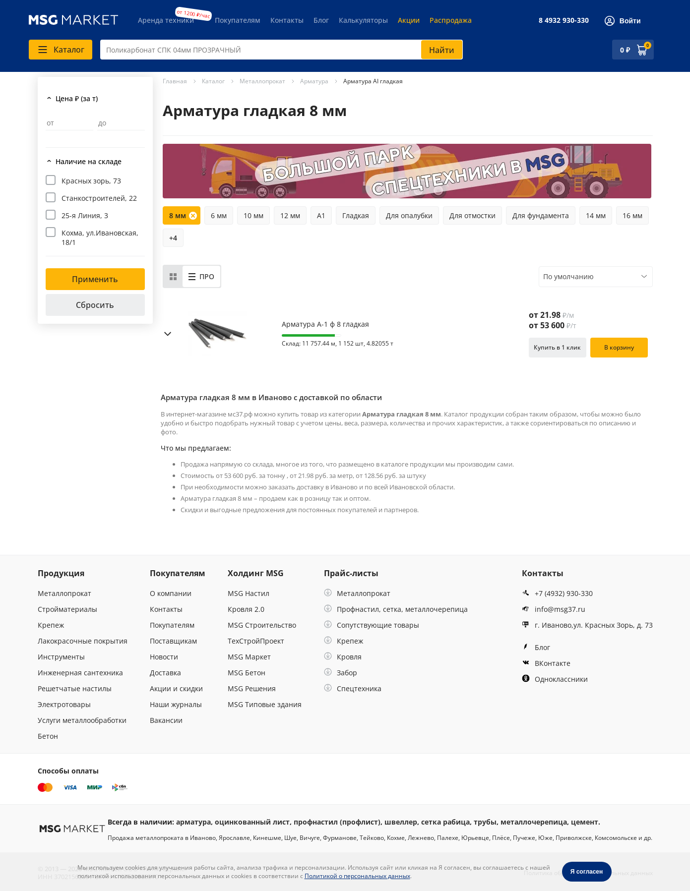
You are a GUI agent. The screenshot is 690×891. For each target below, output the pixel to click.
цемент (584, 822)
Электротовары (64, 704)
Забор (340, 672)
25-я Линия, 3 (85, 215)
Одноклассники (555, 679)
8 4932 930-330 (564, 20)
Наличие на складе (89, 161)
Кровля (343, 656)
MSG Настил (248, 593)
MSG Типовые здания (265, 704)
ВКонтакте (546, 663)
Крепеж (51, 625)
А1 (321, 215)
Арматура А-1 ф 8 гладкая (325, 324)
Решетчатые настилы (75, 688)
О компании (170, 593)
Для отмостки (472, 215)
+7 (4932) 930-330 (557, 593)
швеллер (400, 822)
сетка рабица (445, 822)
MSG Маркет (249, 656)
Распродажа (451, 20)
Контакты (287, 20)
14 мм (596, 215)
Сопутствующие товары (371, 625)
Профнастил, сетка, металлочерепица (396, 609)
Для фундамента (540, 215)
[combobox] (281, 49)
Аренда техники (166, 20)
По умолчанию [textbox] (568, 276)
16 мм (632, 215)
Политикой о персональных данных (357, 876)
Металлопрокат (64, 593)
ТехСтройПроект (256, 641)
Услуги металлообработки (82, 720)
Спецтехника (352, 688)
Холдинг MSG (256, 573)
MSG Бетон (246, 672)
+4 (173, 237)
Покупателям (237, 20)
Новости (164, 656)
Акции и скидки (176, 688)
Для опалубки (409, 215)
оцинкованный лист (252, 822)
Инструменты (61, 656)
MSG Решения (252, 688)
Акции (409, 20)
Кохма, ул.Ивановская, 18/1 (100, 237)
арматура (193, 822)
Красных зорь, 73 (91, 180)
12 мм (290, 215)
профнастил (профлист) (337, 822)
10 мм (253, 215)
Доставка (165, 672)
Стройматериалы (67, 609)
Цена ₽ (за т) (77, 98)
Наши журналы (176, 704)
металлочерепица (534, 822)
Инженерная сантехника (80, 672)
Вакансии (166, 720)
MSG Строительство (262, 625)
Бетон (48, 736)
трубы (485, 822)
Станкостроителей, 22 (99, 198)
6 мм (219, 215)
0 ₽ (625, 50)
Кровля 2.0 (246, 609)
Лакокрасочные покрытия (82, 641)
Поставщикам (173, 641)
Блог (321, 20)
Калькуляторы (363, 20)
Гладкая (355, 215)
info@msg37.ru (553, 609)
